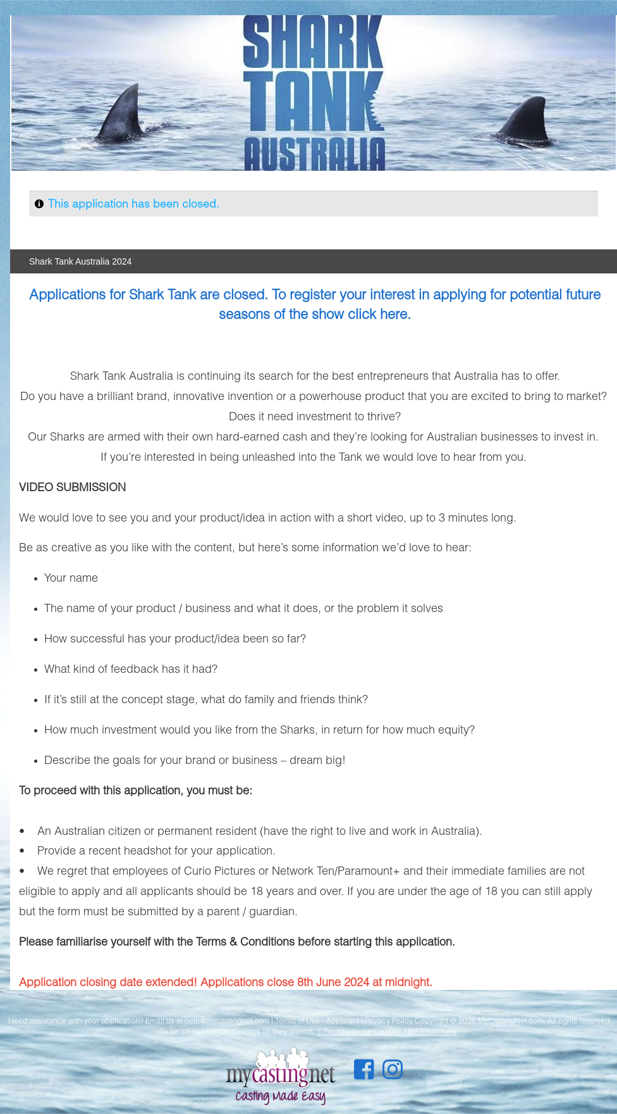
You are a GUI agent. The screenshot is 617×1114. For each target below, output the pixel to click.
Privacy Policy (389, 1020)
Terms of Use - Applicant (317, 1020)
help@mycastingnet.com (227, 1020)
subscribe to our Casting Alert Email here (387, 1031)
